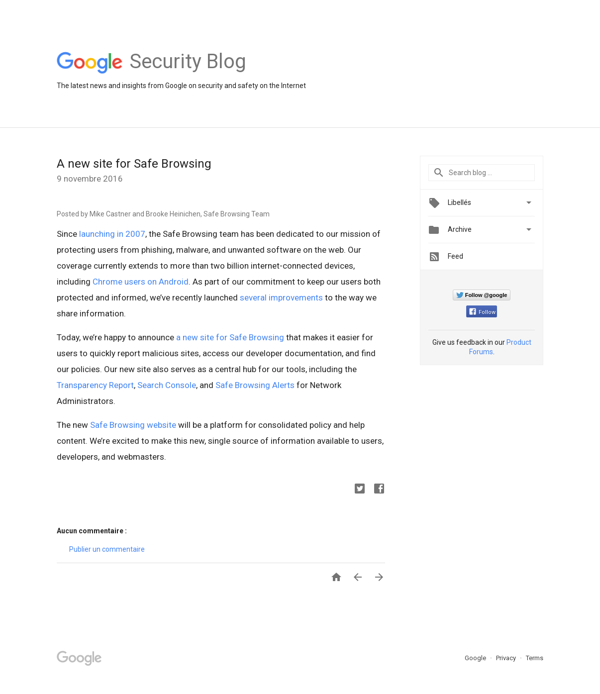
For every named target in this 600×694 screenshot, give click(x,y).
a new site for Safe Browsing (230, 337)
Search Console (166, 385)
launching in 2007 (112, 234)
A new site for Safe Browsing (134, 164)
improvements (296, 297)
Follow (482, 312)
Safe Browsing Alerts (255, 385)
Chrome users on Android (141, 282)
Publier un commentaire (107, 549)
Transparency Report (95, 385)
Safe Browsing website (133, 425)
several (253, 297)
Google (476, 658)
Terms (534, 658)
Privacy (506, 658)
